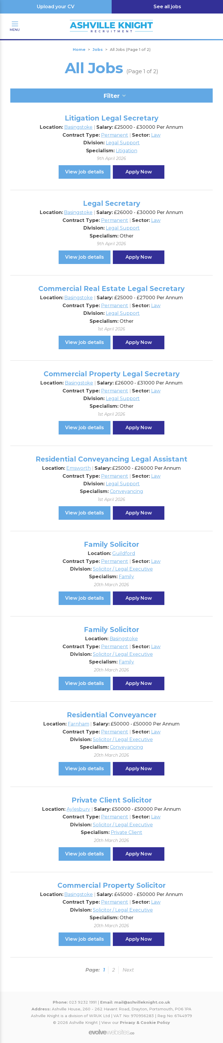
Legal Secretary (111, 203)
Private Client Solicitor (112, 800)
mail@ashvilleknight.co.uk (142, 1002)
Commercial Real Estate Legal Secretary (111, 289)
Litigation (126, 150)
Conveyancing (126, 491)
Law (156, 135)
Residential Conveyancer (111, 715)
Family (126, 576)
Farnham (78, 724)
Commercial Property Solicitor (111, 885)
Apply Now (138, 172)
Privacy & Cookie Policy (145, 1022)
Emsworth (78, 468)
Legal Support (123, 143)
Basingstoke (78, 127)
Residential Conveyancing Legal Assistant (111, 459)
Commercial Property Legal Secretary (112, 374)
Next (128, 970)
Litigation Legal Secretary (111, 118)
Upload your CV (56, 6)
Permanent (114, 135)
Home (79, 49)
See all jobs (167, 6)
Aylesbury (78, 809)
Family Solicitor (111, 544)
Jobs (97, 49)
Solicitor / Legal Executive (123, 569)
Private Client (126, 832)
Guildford (123, 553)
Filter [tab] (111, 95)
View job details (84, 172)
